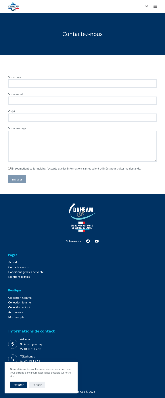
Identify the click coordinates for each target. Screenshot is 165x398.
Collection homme (20, 297)
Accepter (19, 384)
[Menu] (155, 6)
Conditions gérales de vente (26, 272)
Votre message (82, 144)
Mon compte (16, 317)
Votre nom (82, 80)
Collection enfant (19, 307)
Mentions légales (19, 276)
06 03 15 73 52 (30, 361)
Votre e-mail (82, 97)
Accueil (13, 262)
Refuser (37, 384)
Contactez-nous (18, 267)
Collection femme (19, 302)
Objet (82, 115)
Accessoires (15, 312)
